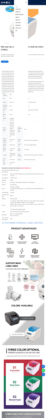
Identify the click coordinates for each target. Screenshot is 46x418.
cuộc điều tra (4, 61)
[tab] (23, 68)
